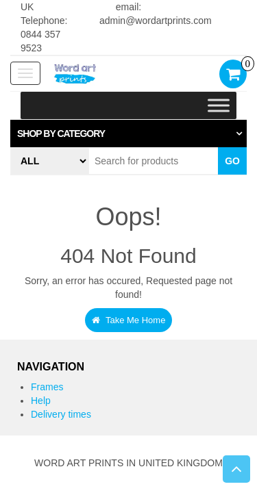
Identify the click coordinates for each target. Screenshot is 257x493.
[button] (128, 133)
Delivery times (61, 414)
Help (41, 400)
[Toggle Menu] (219, 105)
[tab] (128, 133)
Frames (47, 386)
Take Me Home (129, 320)
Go (232, 160)
